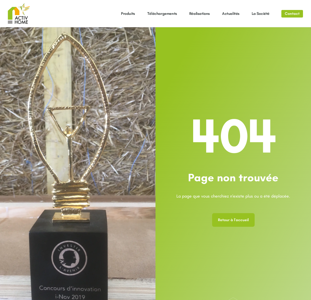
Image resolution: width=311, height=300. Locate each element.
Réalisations (199, 14)
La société (260, 14)
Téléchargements (162, 14)
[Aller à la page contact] (292, 14)
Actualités (231, 14)
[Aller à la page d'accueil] (19, 13)
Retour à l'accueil (233, 220)
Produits (128, 14)
